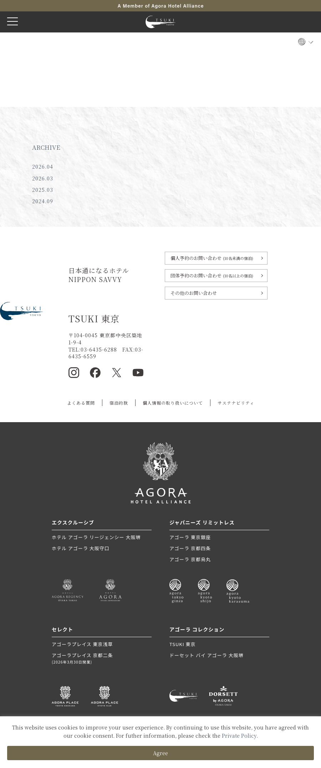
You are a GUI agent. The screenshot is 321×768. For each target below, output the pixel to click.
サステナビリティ (236, 403)
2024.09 (42, 201)
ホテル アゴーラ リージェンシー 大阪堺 (96, 537)
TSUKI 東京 (182, 644)
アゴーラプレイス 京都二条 (102, 658)
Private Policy (239, 735)
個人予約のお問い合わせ (211, 258)
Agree (160, 753)
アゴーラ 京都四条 (190, 548)
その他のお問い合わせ (193, 293)
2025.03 (42, 189)
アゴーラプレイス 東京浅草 (82, 644)
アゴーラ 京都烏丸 (190, 559)
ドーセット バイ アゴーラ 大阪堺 (206, 655)
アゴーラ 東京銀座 (190, 537)
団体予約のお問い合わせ (211, 275)
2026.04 (42, 166)
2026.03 (42, 178)
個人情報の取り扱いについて (173, 403)
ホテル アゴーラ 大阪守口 (80, 548)
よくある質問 (81, 403)
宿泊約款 (118, 403)
